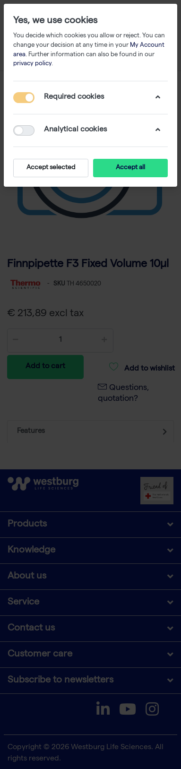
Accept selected (50, 167)
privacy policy (32, 64)
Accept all (130, 167)
